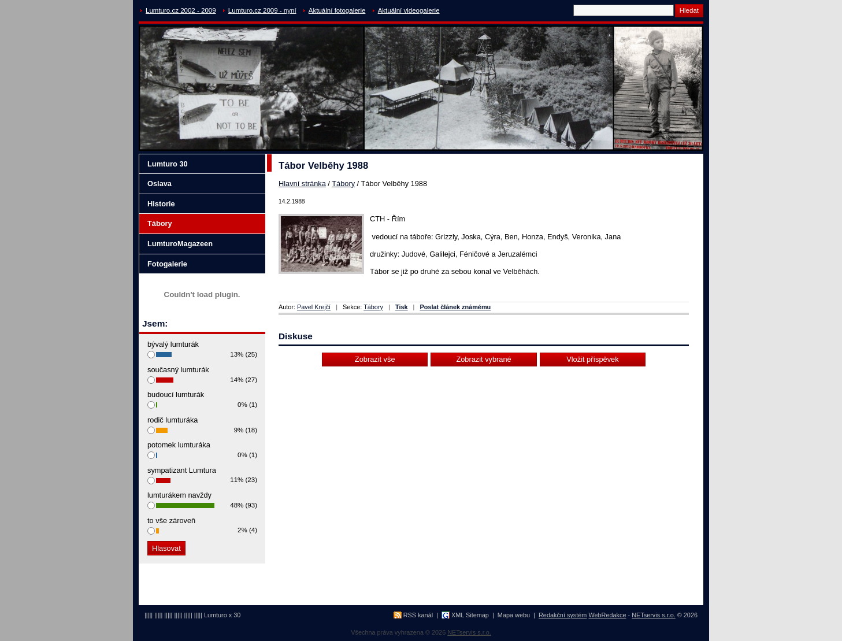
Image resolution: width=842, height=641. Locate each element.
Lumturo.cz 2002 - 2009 (181, 10)
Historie (161, 203)
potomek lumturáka (178, 444)
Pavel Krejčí (314, 306)
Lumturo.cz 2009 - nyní (262, 10)
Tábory (343, 183)
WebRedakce (607, 615)
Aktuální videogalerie (409, 10)
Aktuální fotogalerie (337, 10)
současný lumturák (178, 369)
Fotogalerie (167, 264)
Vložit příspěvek (592, 359)
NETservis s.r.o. (654, 615)
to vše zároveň (171, 520)
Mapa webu (514, 615)
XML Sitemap (470, 615)
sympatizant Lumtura (181, 470)
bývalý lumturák (173, 344)
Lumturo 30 (167, 164)
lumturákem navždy (179, 495)
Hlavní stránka (302, 183)
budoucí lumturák (175, 394)
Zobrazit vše (375, 359)
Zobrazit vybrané (483, 359)
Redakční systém (563, 615)
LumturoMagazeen (180, 243)
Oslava (159, 183)
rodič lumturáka (172, 420)
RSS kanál (418, 615)
